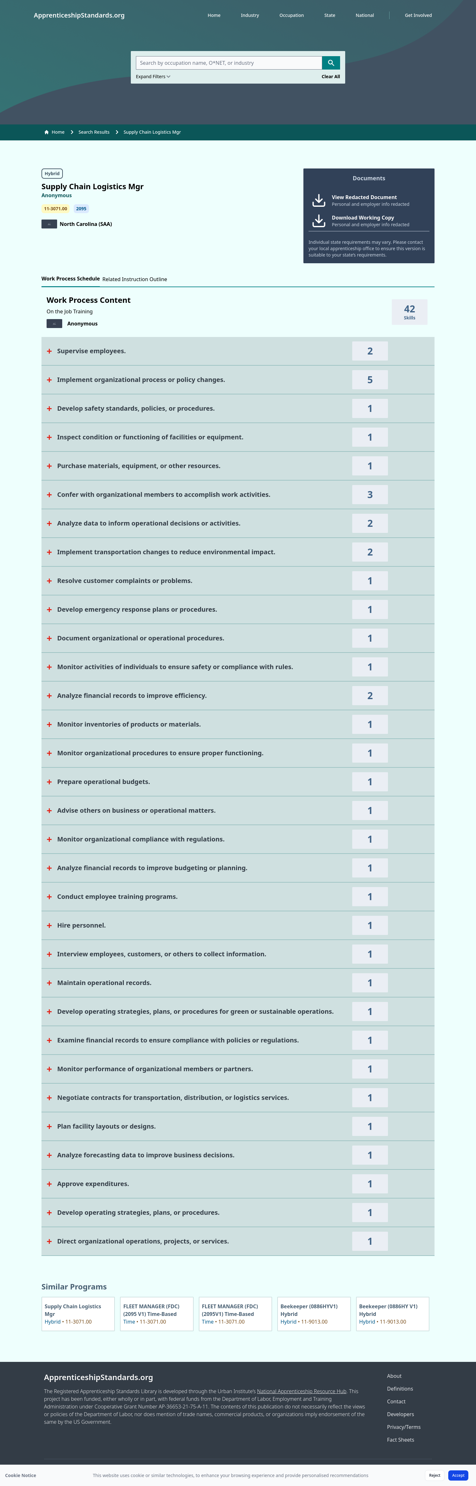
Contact (396, 1401)
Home (214, 15)
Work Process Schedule (70, 278)
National (365, 15)
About (394, 1375)
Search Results (93, 132)
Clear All (331, 76)
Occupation (291, 15)
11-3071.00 (55, 208)
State (329, 15)
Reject (434, 1475)
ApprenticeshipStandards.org (98, 1377)
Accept (458, 1475)
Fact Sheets (400, 1439)
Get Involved (418, 15)
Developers (400, 1414)
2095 (81, 208)
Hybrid (52, 173)
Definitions (400, 1388)
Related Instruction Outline (134, 279)
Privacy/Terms (403, 1426)
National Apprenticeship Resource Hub (301, 1391)
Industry (250, 15)
